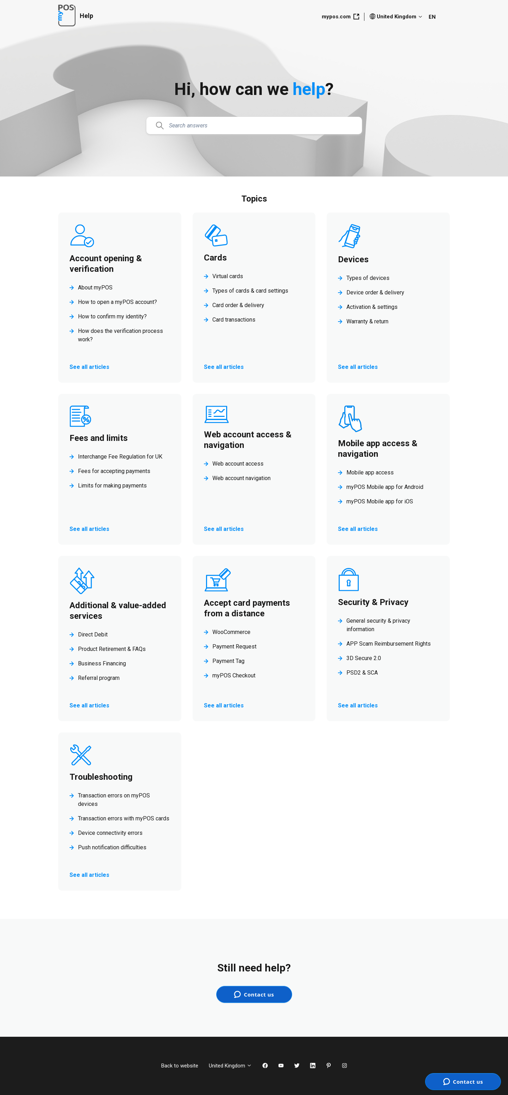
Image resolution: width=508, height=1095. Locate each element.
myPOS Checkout (233, 675)
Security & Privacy (373, 602)
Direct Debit (93, 634)
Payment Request (234, 646)
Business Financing (102, 663)
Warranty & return (367, 321)
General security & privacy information (378, 625)
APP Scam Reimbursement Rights (388, 643)
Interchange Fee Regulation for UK (120, 456)
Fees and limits (98, 438)
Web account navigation (241, 478)
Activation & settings (372, 307)
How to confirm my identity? (112, 316)
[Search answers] (254, 125)
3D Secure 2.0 (363, 658)
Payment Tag (228, 661)
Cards (215, 258)
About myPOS (95, 287)
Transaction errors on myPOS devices (114, 799)
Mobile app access (370, 472)
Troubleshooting (101, 777)
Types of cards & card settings (250, 290)
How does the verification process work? (120, 335)
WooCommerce (231, 632)
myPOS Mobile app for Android (384, 487)
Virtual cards (227, 276)
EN (432, 17)
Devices (353, 259)
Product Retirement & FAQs (112, 649)
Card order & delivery (238, 305)
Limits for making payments (112, 485)
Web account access (238, 463)
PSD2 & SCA (362, 672)
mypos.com (340, 16)
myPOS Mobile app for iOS (379, 501)
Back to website (179, 1066)
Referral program (99, 678)
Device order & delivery (375, 292)
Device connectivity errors (110, 833)
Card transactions (233, 319)
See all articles (89, 367)
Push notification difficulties (112, 847)
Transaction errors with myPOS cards (123, 818)
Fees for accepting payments (114, 471)
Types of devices (367, 278)
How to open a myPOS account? (117, 302)
